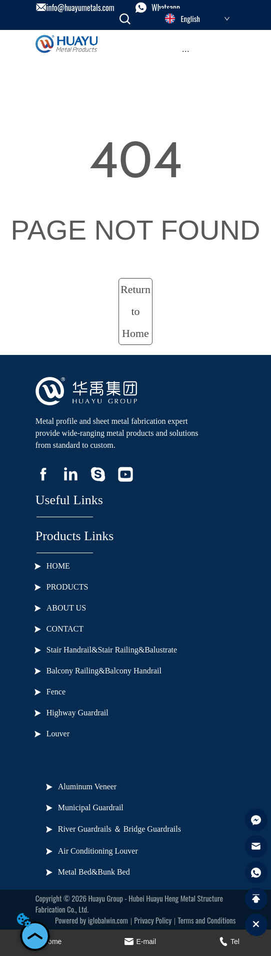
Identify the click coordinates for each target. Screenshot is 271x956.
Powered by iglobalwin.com (91, 920)
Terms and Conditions (207, 920)
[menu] (186, 51)
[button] (186, 51)
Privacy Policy (153, 920)
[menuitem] (186, 51)
